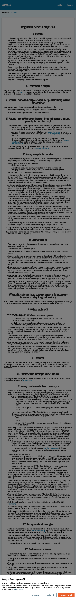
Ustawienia (35, 595)
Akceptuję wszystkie (66, 595)
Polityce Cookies (18, 589)
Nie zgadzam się (49, 595)
